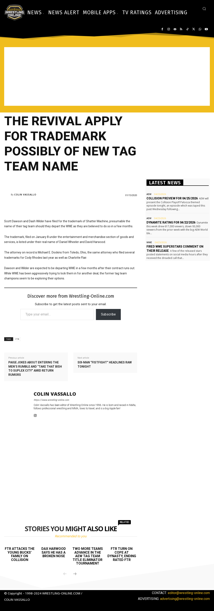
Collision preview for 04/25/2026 (172, 198)
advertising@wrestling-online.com (185, 599)
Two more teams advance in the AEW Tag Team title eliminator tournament (88, 556)
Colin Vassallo (25, 194)
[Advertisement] (107, 76)
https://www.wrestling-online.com (51, 400)
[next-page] (75, 574)
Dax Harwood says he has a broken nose (53, 552)
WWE (149, 242)
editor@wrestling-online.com (189, 593)
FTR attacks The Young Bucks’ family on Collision (19, 554)
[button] (204, 8)
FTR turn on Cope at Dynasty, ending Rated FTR (121, 554)
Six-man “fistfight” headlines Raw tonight (105, 364)
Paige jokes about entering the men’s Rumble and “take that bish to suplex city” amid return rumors (35, 368)
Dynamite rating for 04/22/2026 (170, 222)
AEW (148, 194)
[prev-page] (65, 574)
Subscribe (108, 314)
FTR (17, 339)
